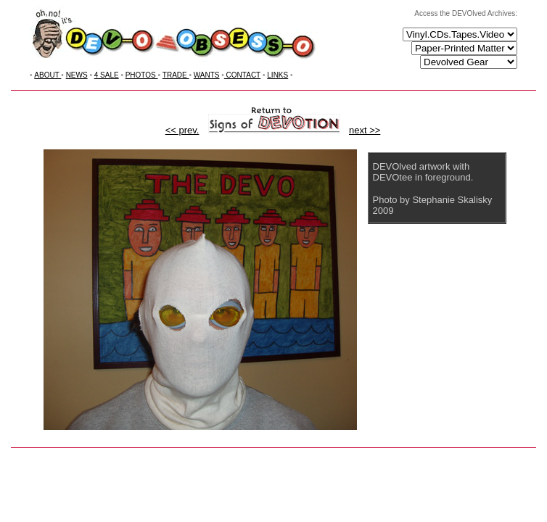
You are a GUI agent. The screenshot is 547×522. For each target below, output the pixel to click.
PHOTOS (142, 75)
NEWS (77, 75)
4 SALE (106, 75)
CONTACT (242, 75)
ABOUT (47, 75)
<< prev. (182, 130)
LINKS (277, 75)
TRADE (176, 75)
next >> (364, 130)
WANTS (207, 75)
